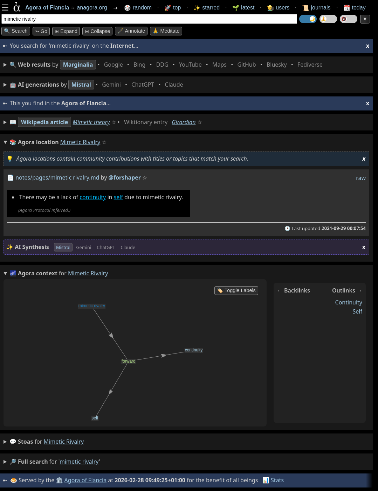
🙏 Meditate (165, 31)
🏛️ (59, 480)
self (118, 197)
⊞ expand (66, 31)
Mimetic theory (91, 122)
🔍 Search (16, 31)
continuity (93, 197)
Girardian (184, 122)
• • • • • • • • (167, 64)
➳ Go (41, 31)
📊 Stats (273, 480)
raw (361, 178)
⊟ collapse (97, 31)
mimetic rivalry (64, 441)
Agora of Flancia (85, 480)
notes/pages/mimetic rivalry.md (57, 177)
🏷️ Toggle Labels (236, 290)
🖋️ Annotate (131, 31)
